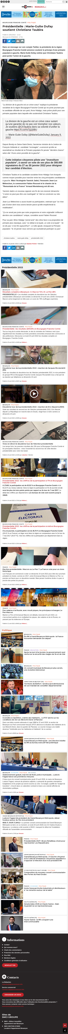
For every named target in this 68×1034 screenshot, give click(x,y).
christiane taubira (9, 238)
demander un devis (13, 995)
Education (34, 650)
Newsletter (10, 965)
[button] (63, 2)
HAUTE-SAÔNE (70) (30, 902)
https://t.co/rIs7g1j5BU (25, 129)
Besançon (6, 290)
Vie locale (32, 772)
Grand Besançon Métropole (35, 738)
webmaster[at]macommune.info (13, 1006)
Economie (15, 772)
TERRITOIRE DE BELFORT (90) (34, 681)
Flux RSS (7, 955)
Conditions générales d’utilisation (15, 960)
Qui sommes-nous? (10, 947)
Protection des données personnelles (17, 952)
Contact (6, 945)
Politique (31, 22)
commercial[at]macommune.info (13, 989)
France (5, 567)
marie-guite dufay (22, 238)
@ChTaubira (24, 126)
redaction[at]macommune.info (12, 984)
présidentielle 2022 (37, 238)
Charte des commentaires (13, 950)
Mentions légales (10, 958)
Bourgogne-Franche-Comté (14, 22)
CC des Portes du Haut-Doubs (35, 870)
